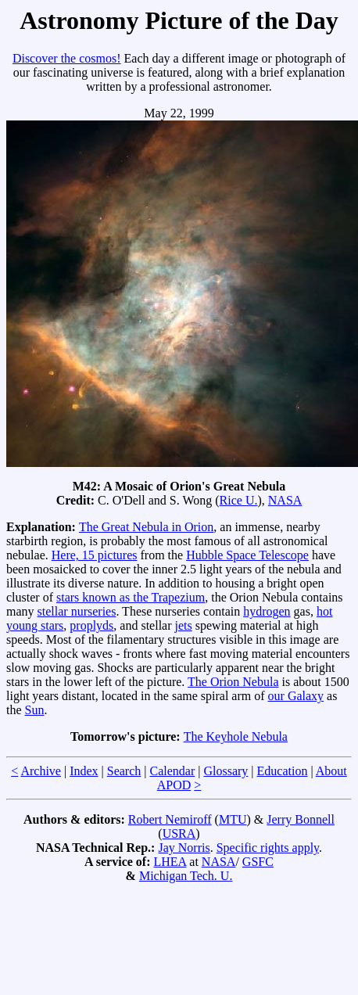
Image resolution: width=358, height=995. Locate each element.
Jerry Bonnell (301, 819)
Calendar (172, 771)
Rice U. (239, 500)
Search (124, 771)
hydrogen (266, 611)
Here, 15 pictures (95, 555)
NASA (285, 500)
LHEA (170, 861)
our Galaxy (296, 695)
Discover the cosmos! (67, 58)
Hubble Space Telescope (247, 555)
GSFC (258, 861)
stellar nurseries (77, 611)
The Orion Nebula (233, 681)
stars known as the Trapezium (130, 597)
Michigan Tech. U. (185, 875)
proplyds (91, 625)
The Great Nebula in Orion (146, 526)
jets (183, 625)
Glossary (225, 771)
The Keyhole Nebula (236, 736)
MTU (233, 819)
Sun (35, 710)
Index (84, 771)
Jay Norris (183, 847)
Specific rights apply (268, 847)
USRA (179, 833)
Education (282, 771)
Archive (40, 771)
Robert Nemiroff (170, 819)
